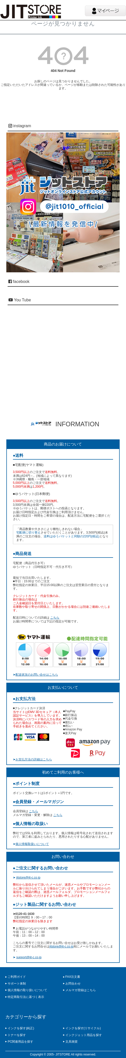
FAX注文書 (72, 976)
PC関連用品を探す (20, 1041)
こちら (54, 617)
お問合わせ (73, 983)
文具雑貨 (71, 1041)
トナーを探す (17, 1035)
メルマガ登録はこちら (80, 990)
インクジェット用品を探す (83, 1035)
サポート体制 (17, 983)
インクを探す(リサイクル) (83, 1028)
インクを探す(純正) (21, 1028)
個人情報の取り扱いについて (27, 990)
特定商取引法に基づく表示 (26, 997)
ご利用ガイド (17, 976)
